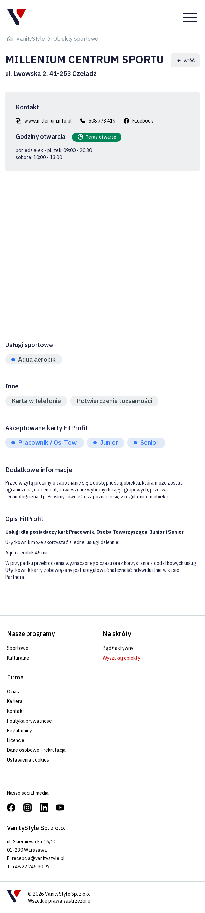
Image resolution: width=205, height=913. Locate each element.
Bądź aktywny (118, 648)
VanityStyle (30, 38)
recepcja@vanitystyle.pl (38, 858)
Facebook (142, 121)
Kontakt (15, 711)
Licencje (15, 740)
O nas (13, 691)
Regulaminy (19, 730)
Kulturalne (18, 658)
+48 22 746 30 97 (31, 867)
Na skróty (117, 634)
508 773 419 (102, 121)
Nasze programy (31, 634)
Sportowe (18, 648)
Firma (15, 677)
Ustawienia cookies (28, 760)
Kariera (15, 701)
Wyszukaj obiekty (121, 658)
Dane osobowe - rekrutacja (36, 750)
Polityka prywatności (30, 721)
